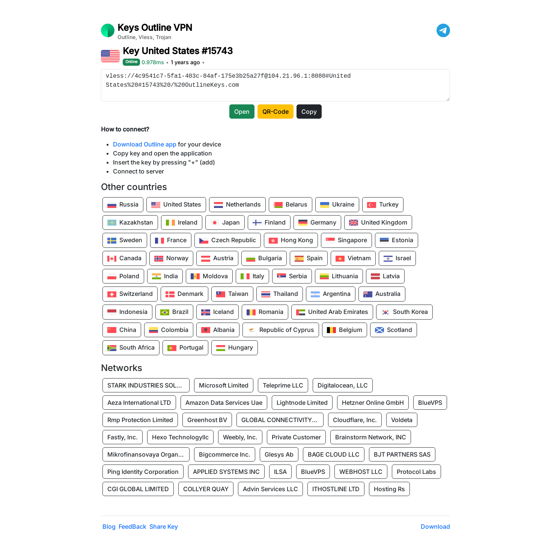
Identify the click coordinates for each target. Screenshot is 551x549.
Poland (123, 276)
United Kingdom (378, 222)
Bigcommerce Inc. (224, 454)
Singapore (346, 240)
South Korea (404, 312)
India (165, 276)
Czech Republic (227, 240)
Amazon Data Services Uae (223, 402)
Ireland (181, 222)
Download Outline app (144, 144)
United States (176, 205)
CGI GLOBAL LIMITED (138, 489)
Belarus (290, 205)
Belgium (344, 330)
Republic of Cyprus (280, 330)
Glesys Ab (279, 454)
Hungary (234, 348)
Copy (309, 111)
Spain (309, 258)
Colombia (168, 330)
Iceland (217, 312)
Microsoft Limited (223, 385)
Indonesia (127, 312)
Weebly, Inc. (240, 437)
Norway (171, 258)
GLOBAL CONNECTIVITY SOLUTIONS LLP (282, 420)
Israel (397, 258)
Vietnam (353, 258)
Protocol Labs (416, 471)
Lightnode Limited (302, 402)
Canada (124, 258)
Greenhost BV (207, 420)
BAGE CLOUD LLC (334, 454)
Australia (381, 294)
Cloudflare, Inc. (355, 420)
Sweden (124, 240)
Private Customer (296, 437)
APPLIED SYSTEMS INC (226, 471)
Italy (252, 276)
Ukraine (337, 205)
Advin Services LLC (270, 489)
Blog (109, 526)
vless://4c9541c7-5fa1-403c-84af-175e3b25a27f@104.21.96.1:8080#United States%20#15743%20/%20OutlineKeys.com (275, 85)
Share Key (163, 526)
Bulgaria (264, 258)
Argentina (331, 294)
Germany (317, 222)
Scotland (393, 330)
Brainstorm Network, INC (370, 437)
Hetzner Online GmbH (373, 402)
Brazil (174, 312)
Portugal (185, 348)
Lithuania (339, 276)
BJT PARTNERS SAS (402, 454)
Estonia (396, 240)
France (171, 240)
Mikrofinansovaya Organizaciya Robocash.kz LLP (148, 454)
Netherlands (237, 205)
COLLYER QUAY (206, 489)
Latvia (385, 276)
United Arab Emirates (332, 312)
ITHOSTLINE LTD (336, 489)
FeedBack (132, 526)
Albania (218, 330)
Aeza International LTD (139, 402)
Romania (265, 312)
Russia (123, 205)
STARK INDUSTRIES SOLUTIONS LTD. (148, 385)
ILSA (280, 471)
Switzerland (130, 294)
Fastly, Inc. (122, 437)
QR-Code (275, 111)
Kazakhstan (130, 222)
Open (242, 111)
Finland (269, 222)
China (121, 330)
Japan (225, 222)
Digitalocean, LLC (343, 385)
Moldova (209, 276)
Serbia (292, 276)
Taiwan (232, 294)
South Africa (131, 348)
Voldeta (401, 420)
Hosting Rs (389, 489)
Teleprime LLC (283, 385)
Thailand (279, 294)
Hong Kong (291, 240)
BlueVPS (430, 402)
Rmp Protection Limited (140, 420)
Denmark (184, 294)
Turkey (383, 205)
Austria (217, 258)
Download (435, 526)
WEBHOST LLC (360, 471)
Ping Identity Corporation (143, 471)
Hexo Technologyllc (180, 437)
